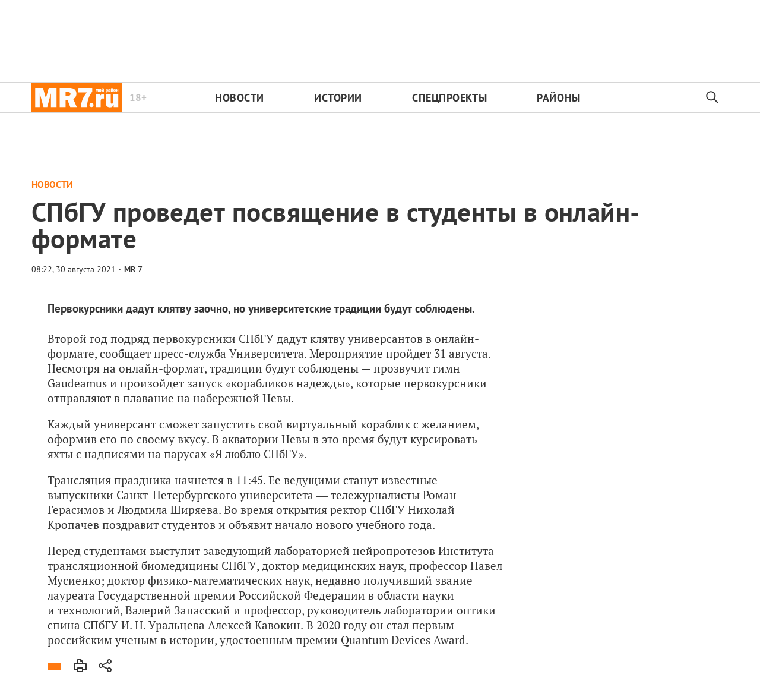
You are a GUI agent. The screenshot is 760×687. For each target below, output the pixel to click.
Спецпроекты (449, 98)
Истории (338, 98)
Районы (558, 98)
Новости (239, 98)
